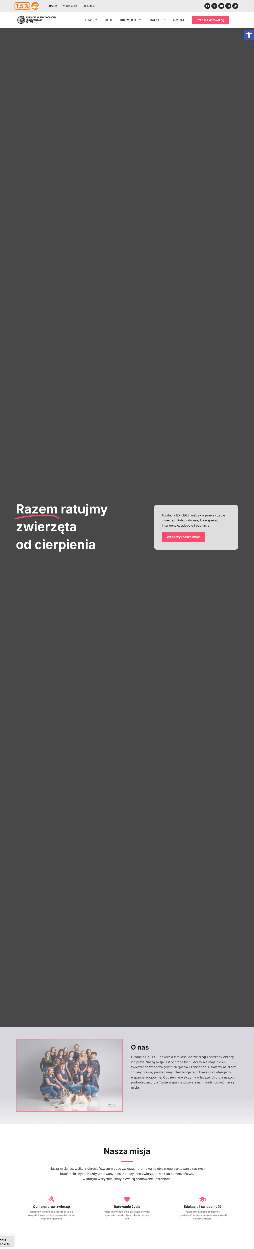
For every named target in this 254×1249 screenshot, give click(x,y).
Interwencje (131, 19)
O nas (91, 19)
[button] (249, 35)
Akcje (108, 20)
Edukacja (51, 6)
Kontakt (178, 20)
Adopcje (157, 19)
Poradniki (89, 6)
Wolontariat (70, 6)
